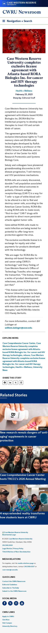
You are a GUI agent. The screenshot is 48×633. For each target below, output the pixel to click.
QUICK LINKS (8, 574)
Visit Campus (7, 619)
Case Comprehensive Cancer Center (19, 343)
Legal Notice (7, 545)
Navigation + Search (16, 21)
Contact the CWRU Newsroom (13, 578)
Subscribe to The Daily (10, 584)
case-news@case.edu (10, 566)
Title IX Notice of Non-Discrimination (16, 548)
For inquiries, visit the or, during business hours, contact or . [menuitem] (19, 563)
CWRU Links (8, 609)
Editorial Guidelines (9, 581)
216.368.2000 (7, 542)
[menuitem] (24, 577)
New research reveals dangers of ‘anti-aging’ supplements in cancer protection (24, 436)
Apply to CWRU (8, 613)
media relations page (26, 560)
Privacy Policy (18, 545)
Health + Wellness (24, 367)
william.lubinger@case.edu (18, 327)
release (26, 355)
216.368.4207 (29, 563)
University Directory (9, 623)
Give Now (5, 616)
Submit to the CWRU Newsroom (14, 588)
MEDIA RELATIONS (11, 556)
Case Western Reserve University (20, 535)
